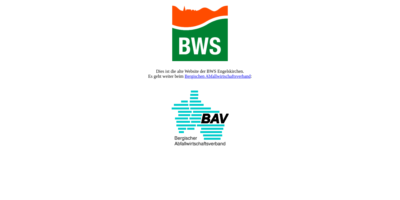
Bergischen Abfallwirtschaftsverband (218, 76)
